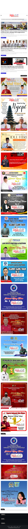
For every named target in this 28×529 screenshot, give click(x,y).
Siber (20, 526)
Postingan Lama (23, 75)
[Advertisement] (14, 7)
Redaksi (12, 526)
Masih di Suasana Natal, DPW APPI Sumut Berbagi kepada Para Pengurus (14, 49)
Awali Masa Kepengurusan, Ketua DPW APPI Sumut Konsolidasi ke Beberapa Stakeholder (12, 67)
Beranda (9, 526)
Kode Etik (14, 526)
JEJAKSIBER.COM (12, 527)
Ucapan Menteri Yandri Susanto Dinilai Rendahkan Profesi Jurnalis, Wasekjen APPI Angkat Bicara (14, 31)
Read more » (3, 37)
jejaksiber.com (3, 33)
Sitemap (17, 526)
